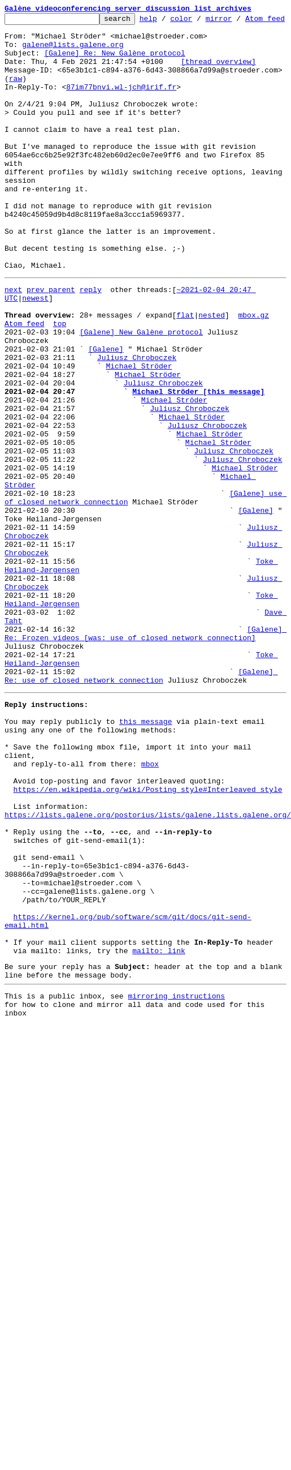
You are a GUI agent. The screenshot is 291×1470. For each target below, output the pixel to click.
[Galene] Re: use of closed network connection (141, 815)
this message (145, 867)
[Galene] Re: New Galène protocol (114, 71)
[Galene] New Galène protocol (141, 403)
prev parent (51, 352)
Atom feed (24, 393)
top (59, 393)
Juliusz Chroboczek (136, 433)
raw (15, 102)
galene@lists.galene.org (72, 61)
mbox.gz (253, 383)
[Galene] (105, 423)
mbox (150, 918)
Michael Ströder (139, 444)
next (13, 352)
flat (185, 383)
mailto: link (158, 1142)
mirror (236, 21)
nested (211, 383)
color (199, 21)
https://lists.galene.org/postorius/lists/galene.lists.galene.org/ (148, 979)
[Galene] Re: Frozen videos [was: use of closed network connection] (145, 765)
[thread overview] (218, 81)
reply (91, 352)
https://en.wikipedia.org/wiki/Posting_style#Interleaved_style (148, 949)
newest (35, 362)
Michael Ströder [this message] (198, 474)
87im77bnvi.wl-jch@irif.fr (121, 112)
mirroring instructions (176, 1193)
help (166, 21)
